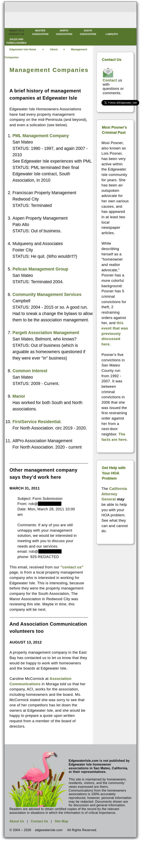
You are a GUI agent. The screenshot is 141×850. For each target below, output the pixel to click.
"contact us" (72, 567)
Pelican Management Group (40, 269)
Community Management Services (47, 294)
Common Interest (30, 370)
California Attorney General (114, 494)
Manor (19, 396)
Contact (110, 80)
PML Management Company (41, 135)
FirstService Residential (37, 421)
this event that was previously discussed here (114, 333)
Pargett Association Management (46, 332)
